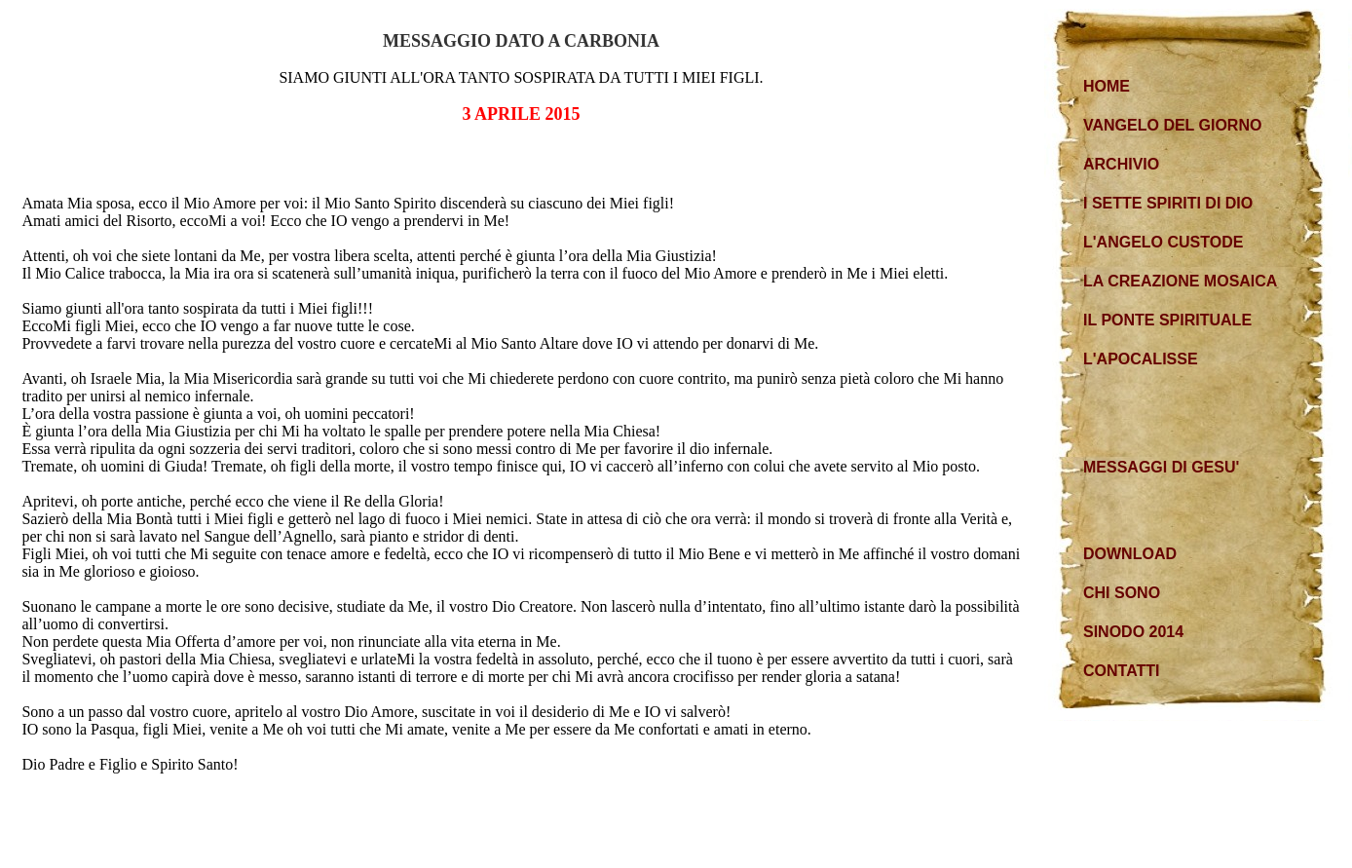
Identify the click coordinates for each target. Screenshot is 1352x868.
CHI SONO (1121, 593)
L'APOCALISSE (1140, 359)
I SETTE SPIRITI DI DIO (1168, 203)
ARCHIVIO (1121, 164)
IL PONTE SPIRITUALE (1167, 320)
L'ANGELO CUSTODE (1163, 242)
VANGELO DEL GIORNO (1172, 125)
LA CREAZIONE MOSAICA (1180, 281)
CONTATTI (1121, 670)
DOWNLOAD (1130, 554)
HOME (1106, 86)
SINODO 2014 (1133, 631)
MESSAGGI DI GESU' (1161, 467)
